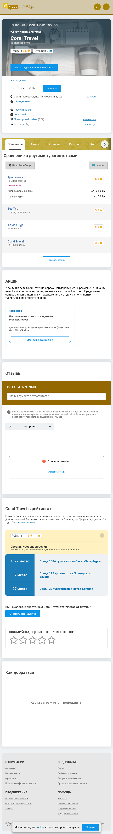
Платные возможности (16, 798)
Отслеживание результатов (18, 803)
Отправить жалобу (67, 808)
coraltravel (20, 114)
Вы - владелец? (18, 80)
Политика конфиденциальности (20, 783)
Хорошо (90, 827)
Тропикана (15, 177)
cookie (40, 827)
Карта (94, 144)
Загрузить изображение (69, 778)
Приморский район (25, 119)
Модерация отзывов (68, 813)
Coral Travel (16, 241)
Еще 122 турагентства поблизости (34, 67)
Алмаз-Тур (15, 225)
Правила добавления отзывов (72, 783)
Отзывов (41, 51)
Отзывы (54, 144)
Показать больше (56, 260)
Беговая (19, 124)
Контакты (62, 798)
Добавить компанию (68, 773)
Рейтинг (74, 144)
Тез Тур (13, 208)
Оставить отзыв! (56, 471)
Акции (35, 144)
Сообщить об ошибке (68, 803)
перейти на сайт (23, 109)
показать (52, 88)
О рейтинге (10, 778)
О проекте (10, 768)
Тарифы (9, 808)
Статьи (61, 768)
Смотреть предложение (40, 339)
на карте (92, 96)
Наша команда (12, 773)
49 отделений (22, 101)
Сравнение (15, 144)
